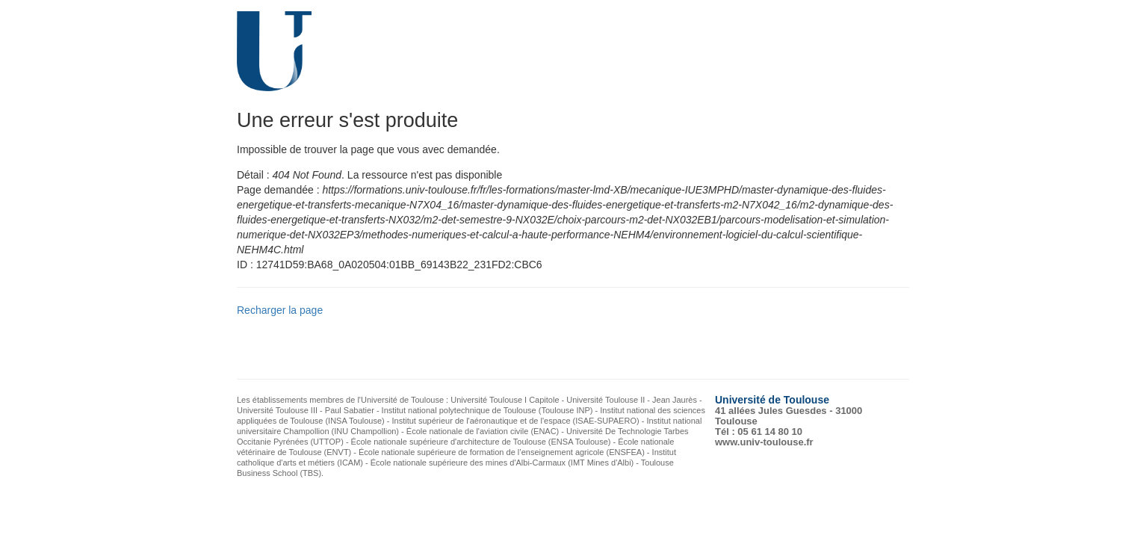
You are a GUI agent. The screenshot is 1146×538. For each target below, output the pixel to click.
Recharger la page (280, 310)
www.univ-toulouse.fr (764, 442)
